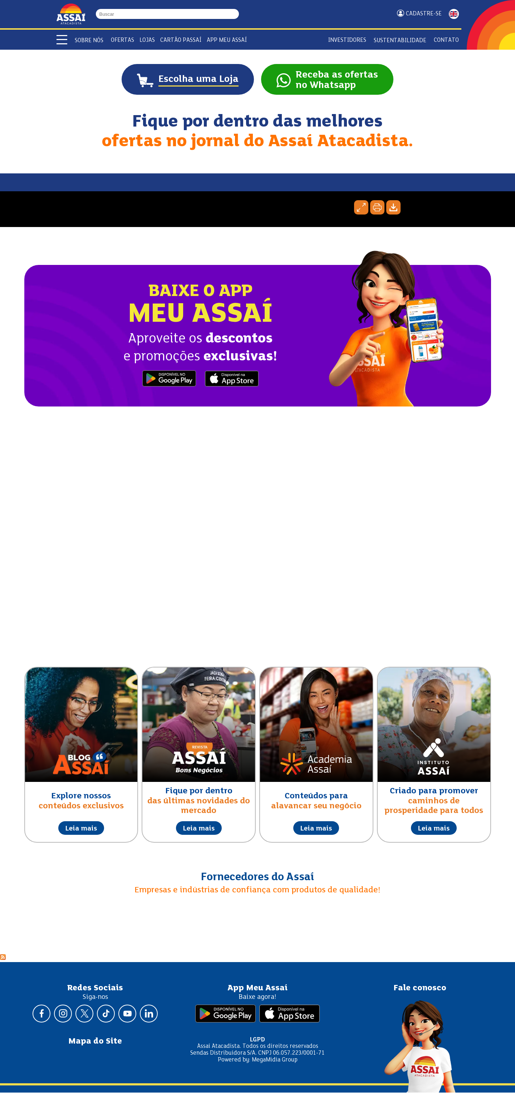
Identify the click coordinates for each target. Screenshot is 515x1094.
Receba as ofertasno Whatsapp (340, 81)
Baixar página (393, 209)
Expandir (361, 209)
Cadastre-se (424, 14)
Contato (446, 40)
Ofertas (122, 40)
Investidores (347, 40)
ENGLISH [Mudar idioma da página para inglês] (454, 14)
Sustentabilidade (400, 41)
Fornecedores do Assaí (257, 878)
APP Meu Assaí (227, 40)
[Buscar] (236, 14)
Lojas (147, 40)
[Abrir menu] (62, 39)
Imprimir (377, 209)
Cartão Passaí (180, 40)
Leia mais (81, 829)
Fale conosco (419, 989)
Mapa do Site (95, 1042)
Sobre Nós (89, 41)
